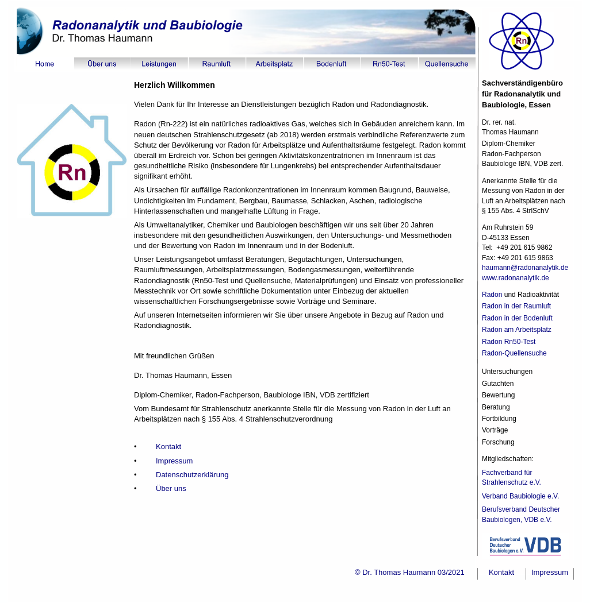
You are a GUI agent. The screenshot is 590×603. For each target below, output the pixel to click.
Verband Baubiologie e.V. (521, 496)
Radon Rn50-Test (508, 342)
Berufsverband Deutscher (521, 509)
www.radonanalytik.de (515, 278)
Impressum (174, 461)
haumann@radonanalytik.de (526, 268)
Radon (492, 295)
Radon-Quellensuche (514, 353)
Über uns (171, 488)
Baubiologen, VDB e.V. (517, 520)
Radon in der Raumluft (516, 306)
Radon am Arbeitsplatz (516, 330)
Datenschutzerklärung (192, 474)
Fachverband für (508, 473)
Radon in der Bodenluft (517, 318)
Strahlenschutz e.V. (512, 482)
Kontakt (168, 446)
